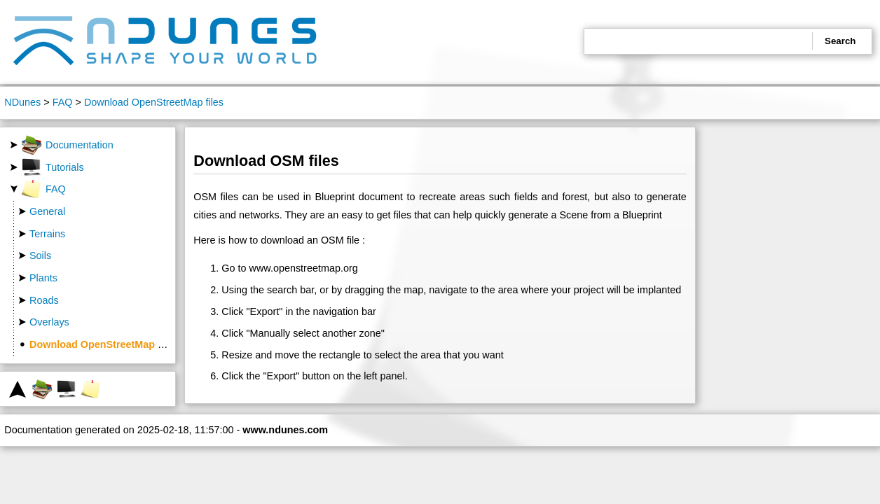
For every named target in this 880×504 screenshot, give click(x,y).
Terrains (47, 233)
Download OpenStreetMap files (154, 102)
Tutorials (52, 167)
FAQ (63, 102)
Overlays (49, 322)
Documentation (67, 144)
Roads (44, 300)
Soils (40, 255)
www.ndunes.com (285, 429)
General (47, 211)
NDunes (22, 102)
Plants (43, 278)
